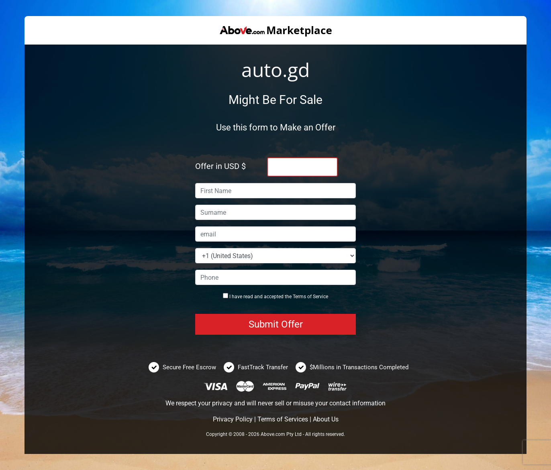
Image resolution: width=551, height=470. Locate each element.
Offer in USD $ (220, 166)
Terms (299, 296)
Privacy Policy (233, 419)
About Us (326, 419)
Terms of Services (282, 419)
